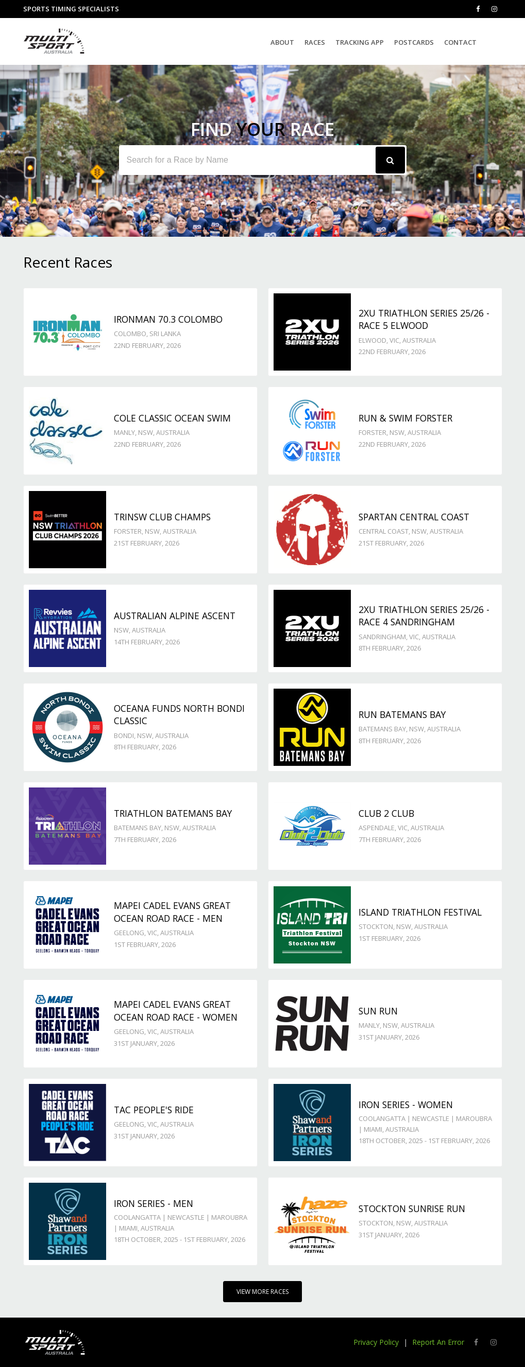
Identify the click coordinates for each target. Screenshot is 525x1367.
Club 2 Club (386, 813)
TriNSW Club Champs (162, 517)
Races (314, 42)
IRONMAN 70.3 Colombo (168, 319)
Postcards (414, 42)
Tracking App (359, 42)
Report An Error (438, 1342)
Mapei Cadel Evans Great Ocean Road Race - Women (176, 1010)
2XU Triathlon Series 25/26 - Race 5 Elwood (424, 319)
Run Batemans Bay (402, 714)
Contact (460, 42)
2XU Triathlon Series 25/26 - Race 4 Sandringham (424, 615)
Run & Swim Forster (405, 418)
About (282, 42)
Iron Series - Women (406, 1104)
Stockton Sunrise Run (412, 1208)
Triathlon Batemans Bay (173, 813)
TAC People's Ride (154, 1109)
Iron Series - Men (153, 1203)
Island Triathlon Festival (420, 912)
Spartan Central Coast (414, 517)
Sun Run (378, 1011)
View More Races (262, 1291)
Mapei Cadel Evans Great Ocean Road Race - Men (172, 911)
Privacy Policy (376, 1342)
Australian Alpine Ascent (174, 615)
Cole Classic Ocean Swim (172, 418)
